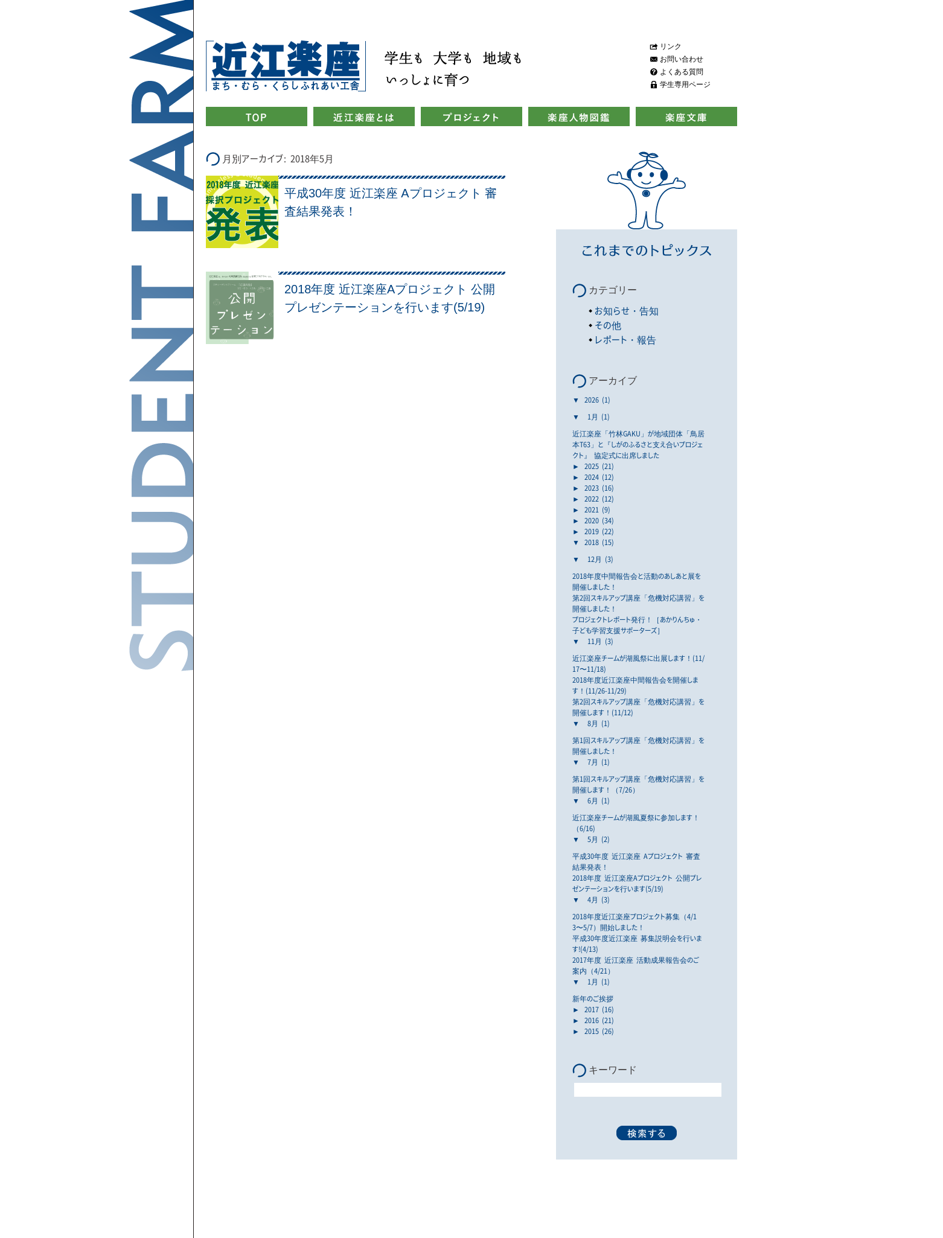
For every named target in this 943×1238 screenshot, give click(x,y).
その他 (608, 325)
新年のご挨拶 (592, 998)
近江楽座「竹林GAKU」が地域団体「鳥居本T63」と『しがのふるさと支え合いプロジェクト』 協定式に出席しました (638, 444)
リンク (671, 46)
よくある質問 (681, 72)
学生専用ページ (685, 84)
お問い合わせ (681, 59)
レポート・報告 (625, 339)
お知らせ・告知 (627, 310)
